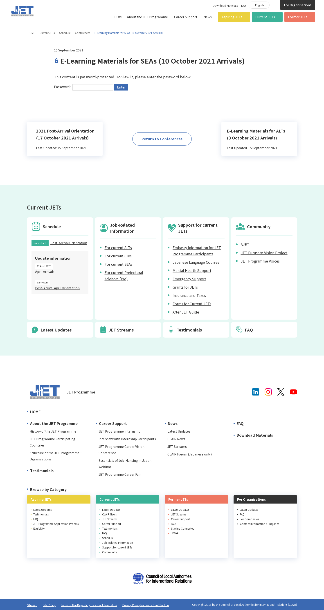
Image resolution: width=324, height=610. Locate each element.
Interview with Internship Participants (127, 439)
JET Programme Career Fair (120, 474)
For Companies (249, 519)
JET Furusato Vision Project (264, 252)
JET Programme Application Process (56, 524)
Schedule (64, 33)
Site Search (275, 4)
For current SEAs (118, 264)
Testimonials (42, 470)
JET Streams (177, 446)
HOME (118, 17)
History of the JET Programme (53, 431)
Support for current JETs (117, 547)
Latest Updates (178, 431)
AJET (245, 244)
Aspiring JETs (232, 17)
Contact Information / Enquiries (259, 524)
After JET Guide (186, 312)
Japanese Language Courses (196, 262)
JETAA (174, 533)
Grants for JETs (185, 287)
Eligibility (39, 528)
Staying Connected (182, 528)
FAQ (243, 5)
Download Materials (225, 5)
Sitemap (32, 605)
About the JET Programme (147, 17)
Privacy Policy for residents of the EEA (145, 605)
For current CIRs (118, 256)
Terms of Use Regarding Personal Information (89, 605)
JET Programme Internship (119, 431)
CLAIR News (176, 439)
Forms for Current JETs (192, 303)
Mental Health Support (192, 270)
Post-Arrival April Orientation (57, 288)
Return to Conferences (162, 138)
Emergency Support (189, 278)
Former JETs (297, 17)
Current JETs (265, 17)
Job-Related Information (117, 542)
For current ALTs (118, 247)
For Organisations (297, 5)
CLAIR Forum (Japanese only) (189, 454)
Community (109, 552)
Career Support (185, 17)
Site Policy (49, 605)
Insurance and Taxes (189, 295)
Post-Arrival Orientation (68, 243)
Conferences (82, 33)
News (208, 17)
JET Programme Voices (260, 261)
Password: (83, 86)
